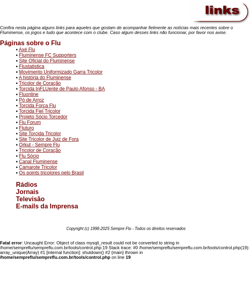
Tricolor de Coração (40, 83)
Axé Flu (27, 49)
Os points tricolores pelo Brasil (51, 173)
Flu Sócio (29, 156)
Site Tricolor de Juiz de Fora (49, 139)
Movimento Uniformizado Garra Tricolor (61, 72)
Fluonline (29, 94)
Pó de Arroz (31, 100)
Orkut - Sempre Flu (39, 145)
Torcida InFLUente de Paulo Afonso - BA (62, 89)
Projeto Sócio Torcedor (43, 117)
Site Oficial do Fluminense (47, 61)
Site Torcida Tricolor (40, 133)
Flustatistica (31, 66)
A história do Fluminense (45, 77)
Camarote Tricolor (38, 167)
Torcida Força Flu (37, 105)
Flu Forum (30, 122)
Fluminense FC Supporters (47, 55)
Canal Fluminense (38, 161)
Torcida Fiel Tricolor (39, 111)
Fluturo (26, 128)
